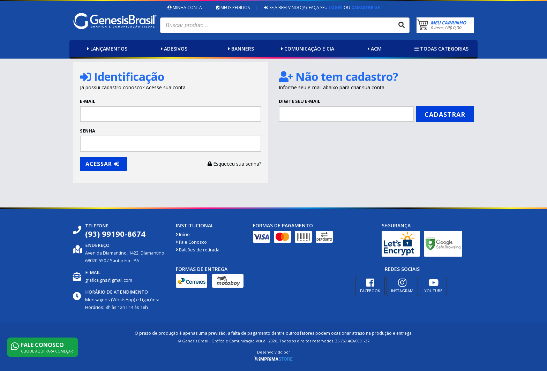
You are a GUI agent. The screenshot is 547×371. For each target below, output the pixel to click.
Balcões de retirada (197, 250)
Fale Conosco (191, 242)
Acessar (102, 164)
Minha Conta (184, 7)
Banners (240, 48)
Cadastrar (445, 114)
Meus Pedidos (233, 7)
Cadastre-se (365, 7)
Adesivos (173, 48)
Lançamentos (106, 48)
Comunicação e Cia (306, 48)
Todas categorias (441, 48)
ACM (374, 48)
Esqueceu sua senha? (234, 163)
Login (336, 7)
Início (183, 234)
